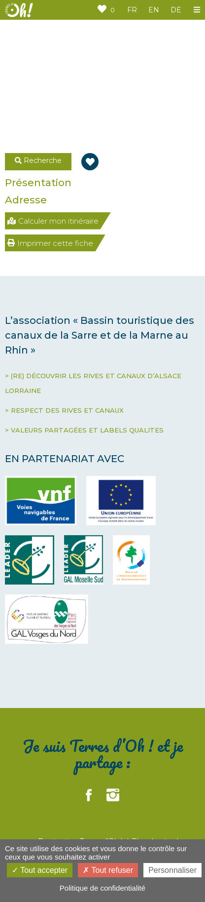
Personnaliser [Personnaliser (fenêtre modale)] (172, 870)
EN (153, 9)
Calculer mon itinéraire (53, 221)
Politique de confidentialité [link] (102, 888)
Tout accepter (40, 870)
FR (132, 9)
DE (176, 9)
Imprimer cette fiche (50, 243)
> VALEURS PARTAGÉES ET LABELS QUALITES (84, 430)
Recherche (38, 160)
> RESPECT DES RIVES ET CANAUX (64, 410)
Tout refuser (108, 870)
